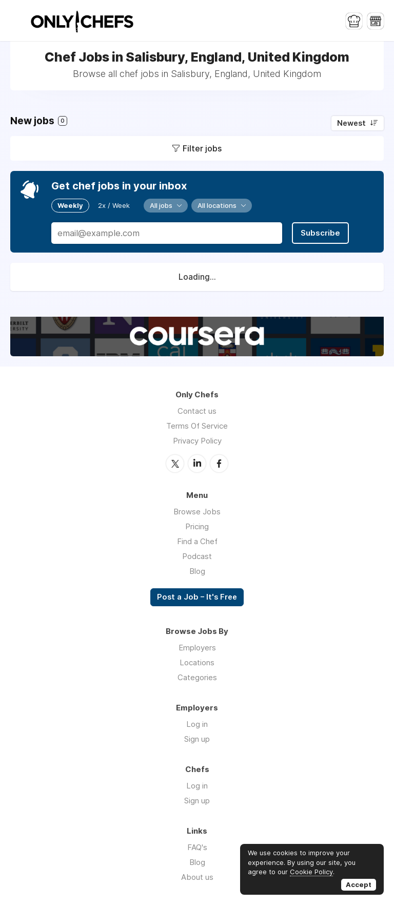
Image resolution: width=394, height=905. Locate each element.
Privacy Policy (197, 441)
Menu (18, 20)
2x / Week (114, 205)
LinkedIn (197, 463)
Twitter (175, 463)
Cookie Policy (311, 872)
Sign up (197, 739)
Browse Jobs (197, 511)
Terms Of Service (197, 426)
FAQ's (197, 847)
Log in (197, 724)
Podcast (197, 556)
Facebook (219, 463)
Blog (197, 571)
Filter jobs (202, 148)
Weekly (70, 205)
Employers (197, 647)
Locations (197, 662)
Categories (197, 677)
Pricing (197, 526)
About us (197, 877)
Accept (358, 884)
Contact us (197, 411)
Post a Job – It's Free (197, 597)
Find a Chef (197, 541)
